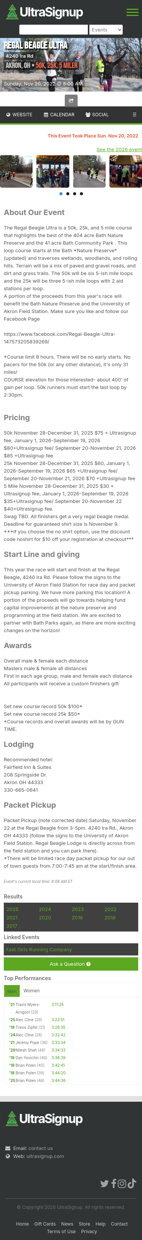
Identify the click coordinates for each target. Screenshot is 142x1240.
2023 (78, 909)
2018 (110, 917)
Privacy (89, 1231)
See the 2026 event (119, 149)
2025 (12, 909)
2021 (11, 917)
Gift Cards (45, 1224)
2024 (45, 909)
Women (31, 990)
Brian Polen (26, 1065)
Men (12, 991)
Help (100, 1224)
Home (22, 1224)
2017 (11, 926)
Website (19, 114)
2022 (111, 909)
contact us (40, 1148)
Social (97, 114)
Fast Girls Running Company (39, 949)
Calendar (59, 114)
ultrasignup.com (45, 1156)
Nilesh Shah (26, 1050)
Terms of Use (61, 1231)
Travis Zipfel (26, 1027)
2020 (45, 917)
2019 (77, 917)
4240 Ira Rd (19, 56)
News (67, 1224)
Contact (119, 1224)
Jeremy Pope (27, 1042)
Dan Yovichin (27, 1057)
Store (84, 1224)
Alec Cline (25, 1019)
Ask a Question (70, 964)
